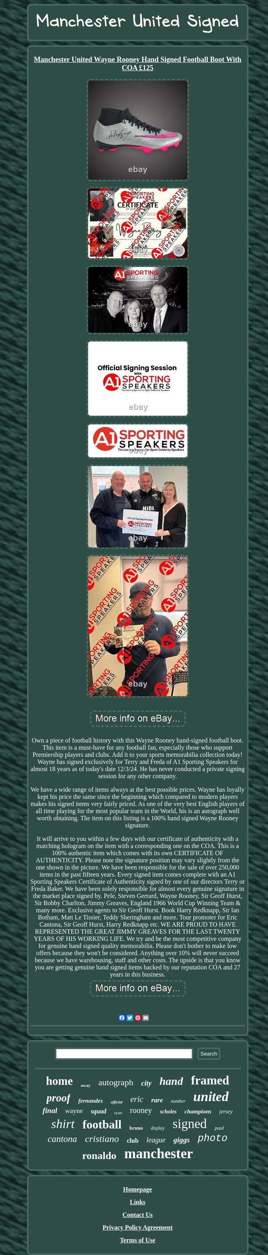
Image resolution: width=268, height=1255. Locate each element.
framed (210, 1080)
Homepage (137, 1189)
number (178, 1101)
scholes (168, 1112)
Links (137, 1202)
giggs (182, 1140)
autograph (115, 1082)
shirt (63, 1124)
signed (190, 1124)
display (158, 1128)
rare (157, 1100)
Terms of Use (137, 1240)
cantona (62, 1139)
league (156, 1140)
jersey (225, 1112)
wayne (74, 1111)
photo (213, 1138)
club (132, 1140)
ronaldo (99, 1155)
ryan (118, 1112)
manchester (158, 1153)
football (102, 1124)
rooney (141, 1110)
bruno (136, 1128)
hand (171, 1081)
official (116, 1102)
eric (136, 1099)
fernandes (90, 1101)
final (49, 1110)
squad (98, 1111)
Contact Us (138, 1214)
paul (219, 1128)
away (85, 1085)
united (211, 1096)
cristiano (102, 1139)
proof (58, 1098)
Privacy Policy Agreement (137, 1227)
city (146, 1083)
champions (198, 1111)
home (59, 1081)
